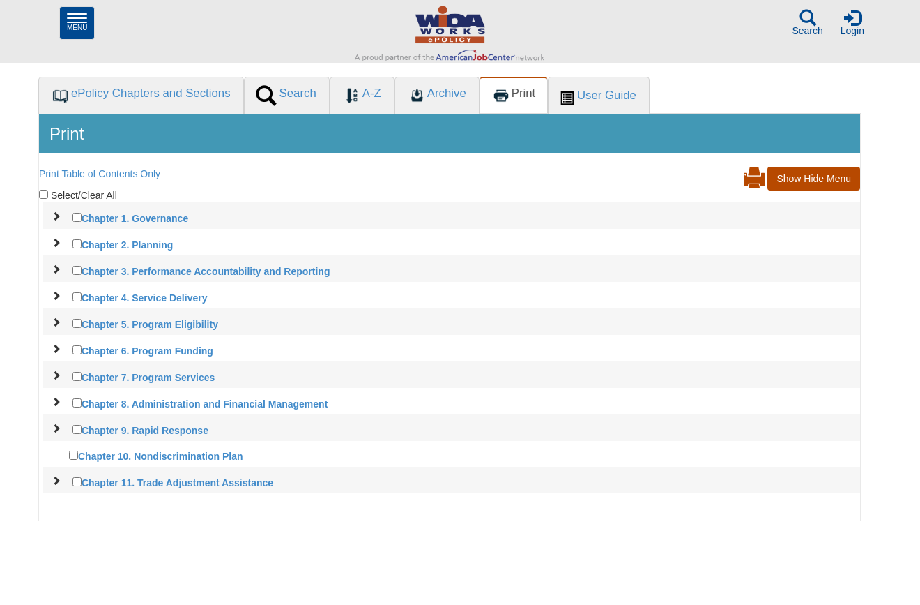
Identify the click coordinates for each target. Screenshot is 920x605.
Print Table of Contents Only (99, 173)
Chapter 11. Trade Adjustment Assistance (177, 482)
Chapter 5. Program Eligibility (150, 324)
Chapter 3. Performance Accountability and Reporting (206, 271)
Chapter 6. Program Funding (147, 351)
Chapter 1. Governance (135, 218)
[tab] (140, 95)
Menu (81, 22)
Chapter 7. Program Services (148, 377)
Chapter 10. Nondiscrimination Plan (160, 456)
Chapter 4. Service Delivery (145, 298)
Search (807, 22)
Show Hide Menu (813, 178)
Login (852, 22)
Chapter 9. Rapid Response (145, 430)
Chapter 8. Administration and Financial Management (205, 404)
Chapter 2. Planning (127, 245)
